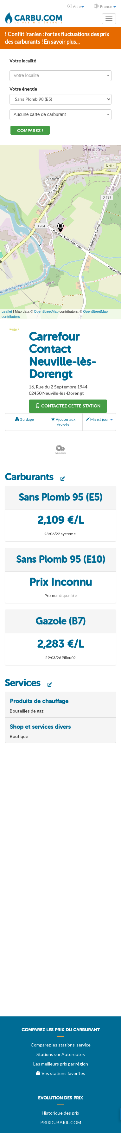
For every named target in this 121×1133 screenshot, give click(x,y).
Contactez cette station (67, 406)
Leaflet (7, 311)
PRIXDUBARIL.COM (60, 1122)
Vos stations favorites (60, 1073)
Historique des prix (60, 1113)
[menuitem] (60, 1032)
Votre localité (23, 60)
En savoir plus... (62, 41)
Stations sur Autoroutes (60, 1054)
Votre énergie (23, 89)
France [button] (105, 6)
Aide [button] (75, 6)
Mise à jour (99, 419)
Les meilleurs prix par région (60, 1063)
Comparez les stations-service (61, 1044)
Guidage (24, 419)
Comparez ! (30, 130)
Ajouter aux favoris (63, 422)
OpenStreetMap (46, 311)
